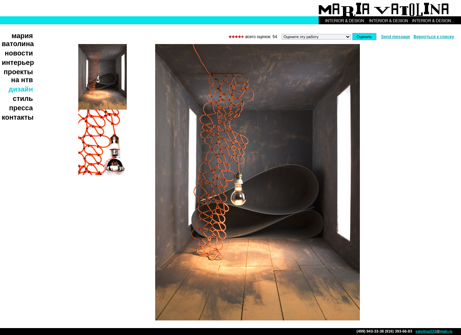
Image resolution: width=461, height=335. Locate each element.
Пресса (21, 108)
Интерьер (18, 62)
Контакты (18, 117)
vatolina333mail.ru (433, 331)
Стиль (23, 98)
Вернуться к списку (434, 36)
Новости (19, 53)
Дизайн (21, 89)
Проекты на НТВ (18, 76)
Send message (395, 36)
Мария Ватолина (18, 40)
